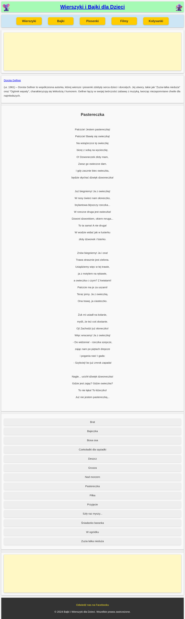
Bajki (60, 21)
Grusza (92, 467)
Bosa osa (92, 440)
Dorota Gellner (12, 80)
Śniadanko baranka (92, 522)
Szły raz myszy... (92, 513)
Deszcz (92, 458)
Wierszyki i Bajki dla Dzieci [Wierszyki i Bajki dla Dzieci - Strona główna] (92, 7)
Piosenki (92, 21)
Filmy (124, 21)
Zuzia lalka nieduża (92, 541)
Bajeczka (92, 431)
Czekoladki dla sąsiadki (92, 449)
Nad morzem (92, 476)
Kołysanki (156, 21)
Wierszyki (29, 21)
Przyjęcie (92, 504)
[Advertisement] (92, 51)
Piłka (92, 495)
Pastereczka (92, 486)
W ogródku (92, 532)
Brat (92, 421)
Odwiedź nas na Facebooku (92, 604)
